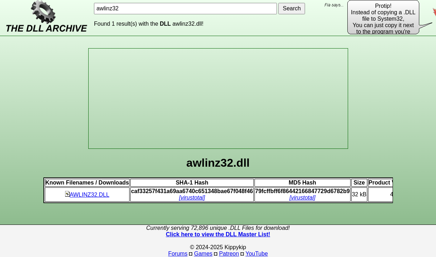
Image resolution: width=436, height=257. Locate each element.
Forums (177, 254)
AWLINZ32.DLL (87, 195)
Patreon (229, 254)
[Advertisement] (218, 98)
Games (203, 254)
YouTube (257, 254)
